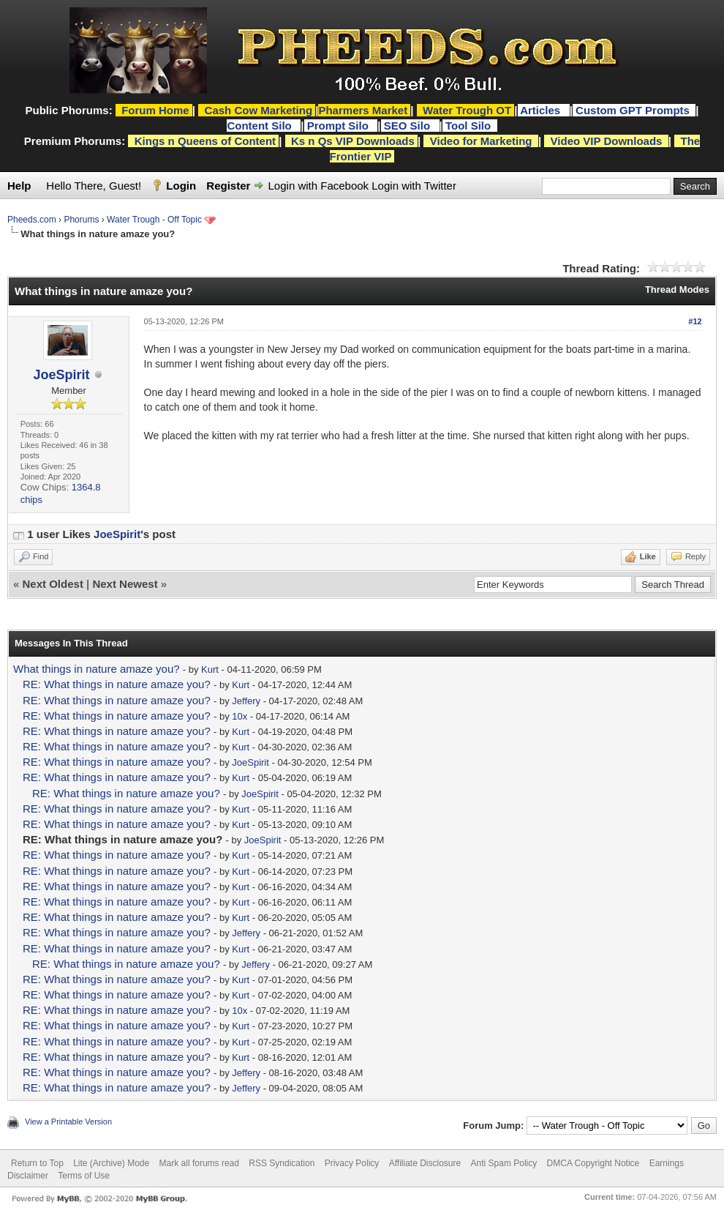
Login (181, 185)
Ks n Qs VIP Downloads (353, 141)
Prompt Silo (339, 125)
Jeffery (246, 700)
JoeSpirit (62, 374)
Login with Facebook (318, 185)
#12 (694, 321)
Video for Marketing (481, 141)
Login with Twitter (414, 185)
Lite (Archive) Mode (111, 1163)
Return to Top (37, 1163)
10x (239, 716)
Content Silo (261, 125)
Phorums (81, 219)
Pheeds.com (31, 219)
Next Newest (124, 584)
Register (228, 185)
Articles (541, 110)
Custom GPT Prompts (633, 110)
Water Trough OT (467, 110)
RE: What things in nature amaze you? (117, 684)
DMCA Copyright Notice (593, 1163)
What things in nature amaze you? (96, 669)
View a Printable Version (68, 1121)
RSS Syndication (281, 1163)
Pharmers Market (362, 110)
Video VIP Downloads (607, 141)
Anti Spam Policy (504, 1163)
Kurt (210, 669)
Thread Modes (677, 289)
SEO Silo (409, 125)
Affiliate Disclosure (425, 1163)
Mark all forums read (199, 1163)
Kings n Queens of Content (205, 141)
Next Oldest (53, 584)
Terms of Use (84, 1176)
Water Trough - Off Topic (154, 219)
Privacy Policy (352, 1163)
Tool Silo (469, 125)
